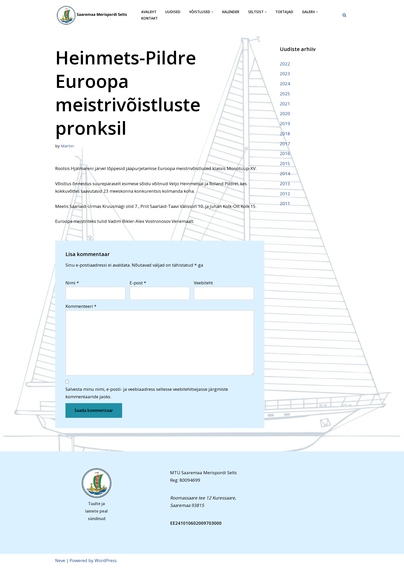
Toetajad (284, 12)
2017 (285, 144)
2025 (285, 94)
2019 (285, 124)
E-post (138, 283)
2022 (285, 64)
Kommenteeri (80, 307)
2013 (285, 184)
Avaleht (148, 12)
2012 (285, 194)
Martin (67, 145)
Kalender (230, 12)
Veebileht (203, 283)
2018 (285, 134)
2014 (285, 174)
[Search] (344, 15)
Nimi (72, 283)
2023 (285, 74)
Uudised (172, 12)
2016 (285, 154)
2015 (285, 164)
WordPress (106, 561)
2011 (285, 204)
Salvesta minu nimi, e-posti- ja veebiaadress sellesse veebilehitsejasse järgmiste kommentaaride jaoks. (146, 393)
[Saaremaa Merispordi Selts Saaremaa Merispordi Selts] (93, 15)
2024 (285, 84)
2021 (285, 104)
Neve (60, 561)
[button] (212, 12)
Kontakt (149, 18)
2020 (285, 114)
